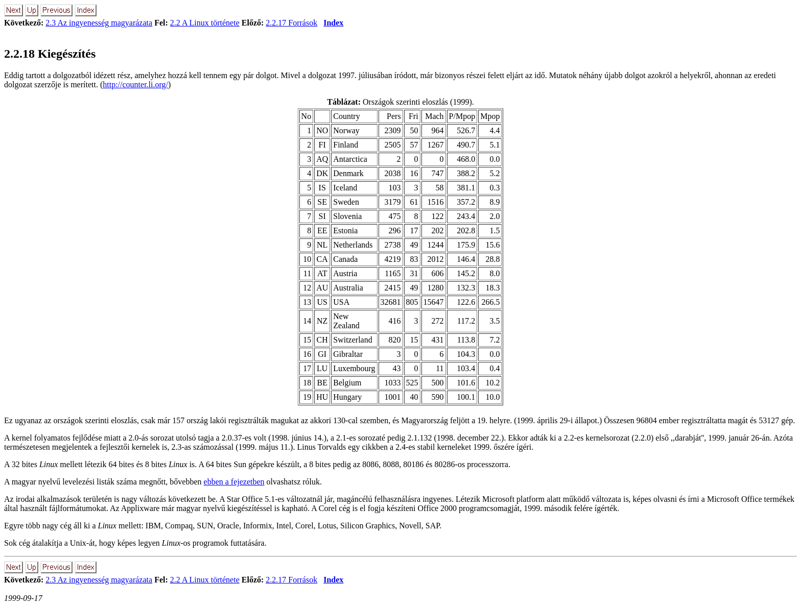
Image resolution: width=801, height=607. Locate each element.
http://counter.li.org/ (135, 84)
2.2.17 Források (291, 22)
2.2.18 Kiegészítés (50, 53)
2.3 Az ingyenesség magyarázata (98, 22)
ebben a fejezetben (234, 481)
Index (333, 22)
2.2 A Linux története (205, 22)
